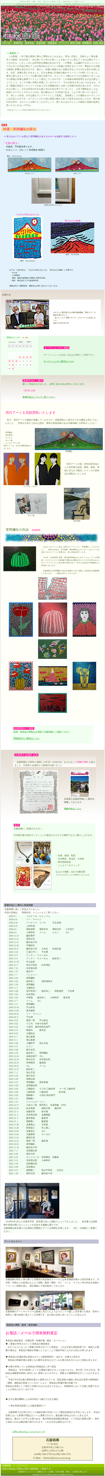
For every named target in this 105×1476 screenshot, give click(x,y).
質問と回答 (75, 43)
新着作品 (18, 43)
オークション (64, 43)
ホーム (6, 43)
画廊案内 (86, 43)
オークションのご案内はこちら (59, 361)
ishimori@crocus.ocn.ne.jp (57, 1457)
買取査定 (52, 43)
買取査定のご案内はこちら (26, 738)
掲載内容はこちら (72, 809)
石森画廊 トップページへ (15, 1465)
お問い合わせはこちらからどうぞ (28, 1432)
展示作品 (29, 43)
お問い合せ (98, 43)
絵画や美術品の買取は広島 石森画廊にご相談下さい (27, 1469)
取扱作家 (41, 43)
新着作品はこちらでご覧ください (39, 397)
